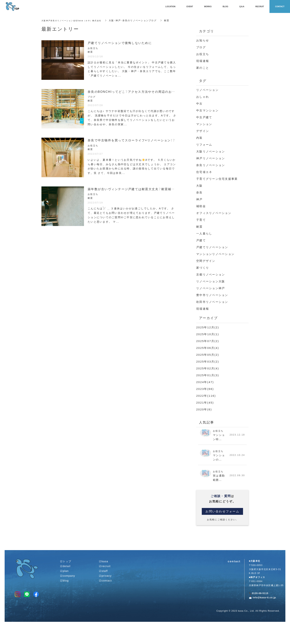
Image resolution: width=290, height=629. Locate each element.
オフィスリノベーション (213, 213)
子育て (201, 220)
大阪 (199, 185)
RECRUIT (259, 6)
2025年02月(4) (207, 368)
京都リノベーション (210, 274)
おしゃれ (202, 97)
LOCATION (170, 6)
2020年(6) (204, 409)
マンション (204, 124)
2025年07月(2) (207, 341)
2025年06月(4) (207, 348)
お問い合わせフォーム (222, 513)
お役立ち (202, 54)
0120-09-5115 (260, 596)
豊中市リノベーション (212, 295)
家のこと (202, 68)
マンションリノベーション (215, 254)
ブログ (201, 47)
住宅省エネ (204, 172)
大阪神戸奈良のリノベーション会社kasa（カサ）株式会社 (74, 20)
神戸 (199, 199)
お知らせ (202, 40)
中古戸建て (204, 117)
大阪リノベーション (210, 151)
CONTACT (279, 6)
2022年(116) (206, 396)
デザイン (202, 131)
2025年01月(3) (207, 375)
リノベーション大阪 (210, 281)
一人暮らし (204, 233)
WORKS (207, 6)
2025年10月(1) (207, 334)
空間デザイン (205, 261)
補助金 (201, 206)
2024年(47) (205, 382)
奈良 (199, 192)
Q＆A (241, 6)
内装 (199, 138)
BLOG (225, 6)
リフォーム (204, 144)
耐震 (199, 227)
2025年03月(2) (207, 361)
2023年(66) (205, 389)
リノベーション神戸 (210, 288)
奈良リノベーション (210, 165)
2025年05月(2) (207, 355)
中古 (199, 103)
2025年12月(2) (207, 327)
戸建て (201, 240)
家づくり (202, 268)
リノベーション (207, 90)
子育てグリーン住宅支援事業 (217, 179)
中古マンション (207, 110)
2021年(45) (205, 402)
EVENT (189, 6)
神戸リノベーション (210, 158)
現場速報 (202, 61)
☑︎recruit (105, 568)
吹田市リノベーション (212, 302)
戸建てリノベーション (212, 247)
